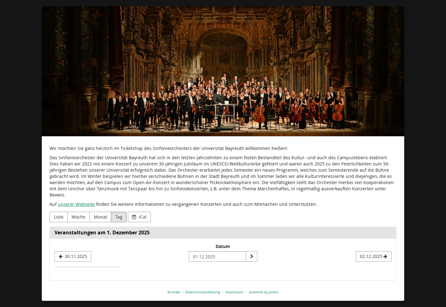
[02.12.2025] (373, 256)
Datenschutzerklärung (202, 292)
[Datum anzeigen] (251, 256)
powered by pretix (263, 292)
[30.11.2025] (73, 256)
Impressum (234, 292)
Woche (78, 217)
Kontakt (174, 292)
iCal (139, 217)
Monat (100, 217)
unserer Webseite (76, 204)
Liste (58, 217)
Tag (118, 217)
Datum (223, 246)
